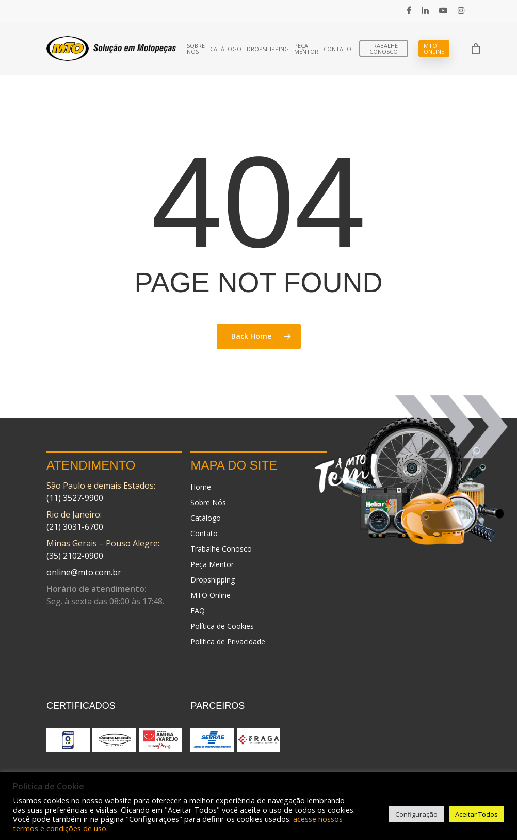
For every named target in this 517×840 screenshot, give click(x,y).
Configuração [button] (416, 814)
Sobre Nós (196, 48)
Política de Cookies (222, 626)
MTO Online (434, 48)
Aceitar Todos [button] (476, 814)
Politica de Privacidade (227, 642)
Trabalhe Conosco (383, 48)
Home (200, 487)
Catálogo (225, 49)
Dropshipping (268, 49)
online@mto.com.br (83, 572)
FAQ (197, 611)
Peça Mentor (306, 48)
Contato (337, 49)
